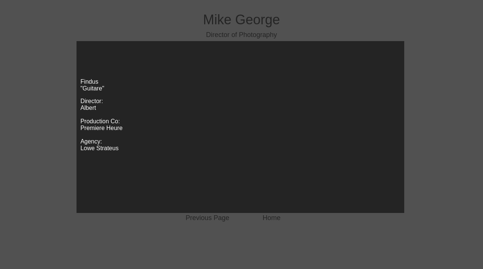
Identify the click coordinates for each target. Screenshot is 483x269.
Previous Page (207, 218)
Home (272, 218)
